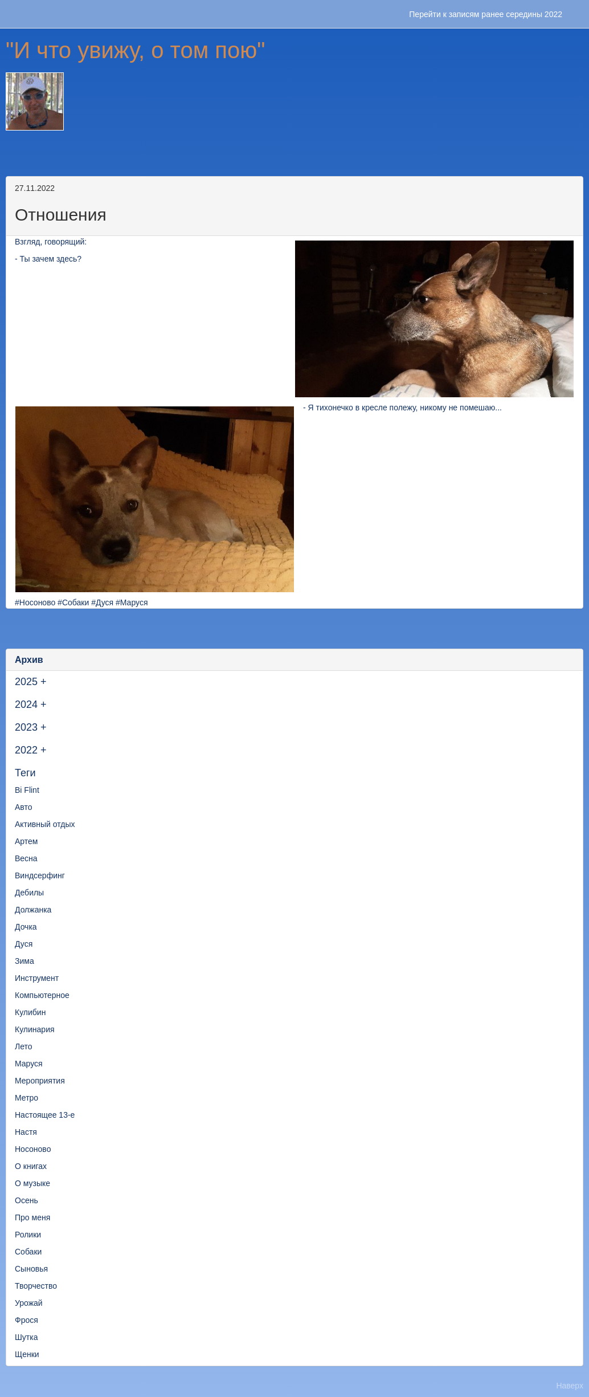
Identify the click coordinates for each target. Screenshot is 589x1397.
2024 (26, 704)
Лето (23, 1046)
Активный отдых (45, 824)
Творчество (36, 1285)
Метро (26, 1097)
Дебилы (29, 892)
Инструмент (37, 978)
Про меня (32, 1217)
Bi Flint (27, 790)
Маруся (29, 1063)
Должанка (33, 909)
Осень (26, 1200)
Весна (26, 858)
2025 (26, 681)
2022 (26, 750)
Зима (24, 961)
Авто (23, 807)
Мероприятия (40, 1080)
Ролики (28, 1234)
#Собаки (73, 602)
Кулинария (35, 1029)
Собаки (28, 1251)
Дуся (23, 943)
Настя (26, 1132)
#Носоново (35, 602)
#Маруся (132, 602)
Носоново (33, 1149)
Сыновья (31, 1268)
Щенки (27, 1354)
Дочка (26, 926)
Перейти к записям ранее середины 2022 (485, 14)
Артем (26, 841)
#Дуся (102, 602)
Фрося (26, 1320)
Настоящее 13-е (45, 1114)
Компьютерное (42, 995)
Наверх (569, 1385)
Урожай (29, 1303)
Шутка (26, 1337)
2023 (26, 727)
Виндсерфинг (40, 875)
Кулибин (30, 1012)
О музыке (32, 1183)
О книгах (31, 1166)
